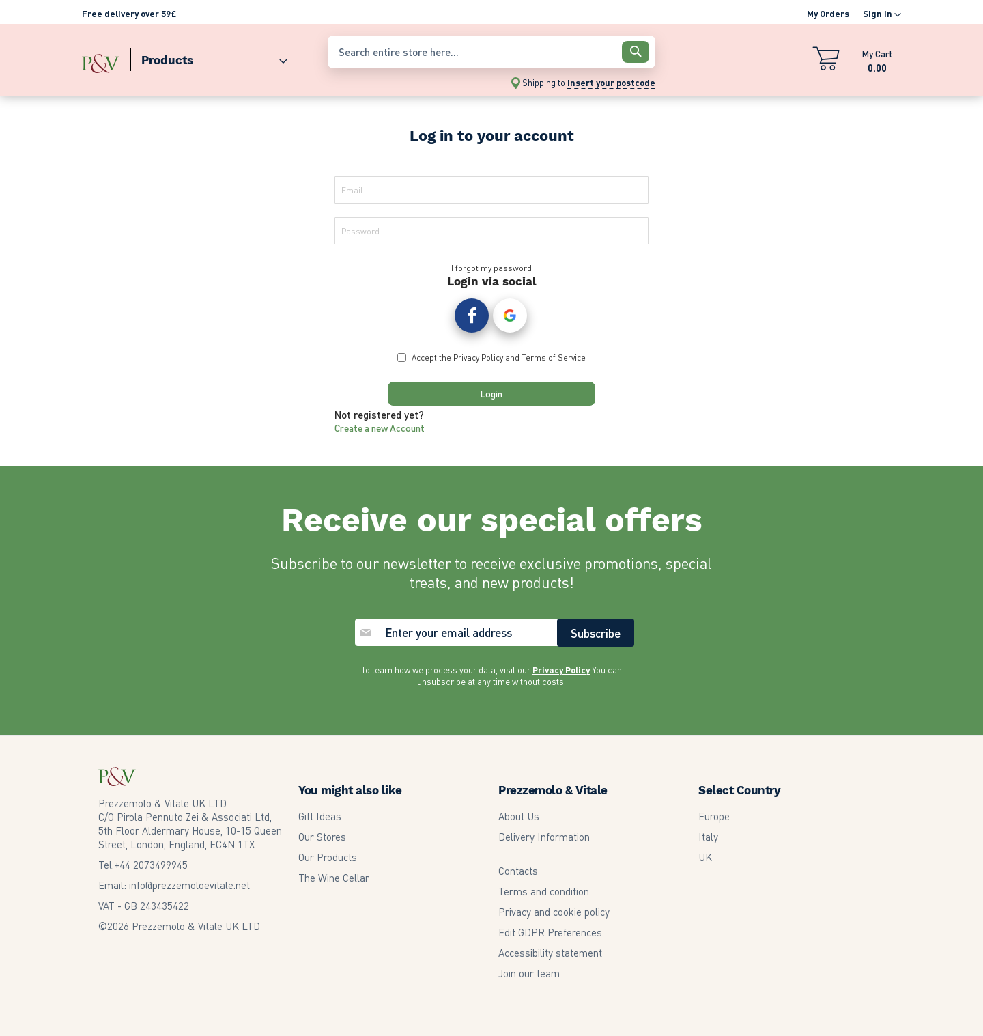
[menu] (198, 57)
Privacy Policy (478, 363)
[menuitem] (208, 57)
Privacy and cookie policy (554, 912)
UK (705, 857)
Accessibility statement (550, 953)
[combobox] (491, 52)
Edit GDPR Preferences (550, 932)
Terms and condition (543, 891)
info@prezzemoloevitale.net (189, 885)
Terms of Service (554, 363)
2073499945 (151, 864)
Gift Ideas (319, 816)
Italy (708, 836)
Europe (714, 816)
